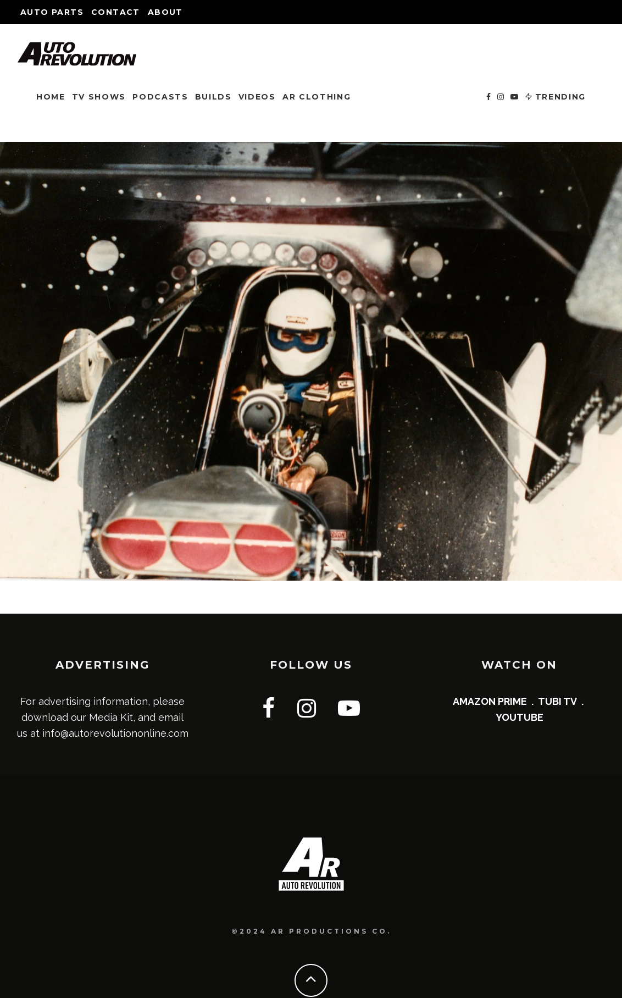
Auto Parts (52, 12)
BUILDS (213, 97)
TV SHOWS (99, 97)
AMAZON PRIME (490, 701)
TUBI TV (557, 701)
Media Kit (111, 717)
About (165, 12)
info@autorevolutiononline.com (115, 733)
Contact (115, 12)
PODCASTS (160, 97)
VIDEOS (257, 97)
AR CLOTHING (316, 97)
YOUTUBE (519, 717)
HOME (50, 97)
